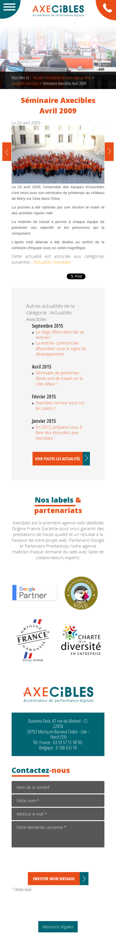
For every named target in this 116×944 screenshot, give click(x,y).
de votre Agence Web (69, 77)
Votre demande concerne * (58, 834)
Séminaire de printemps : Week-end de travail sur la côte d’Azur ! (59, 378)
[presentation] (56, 860)
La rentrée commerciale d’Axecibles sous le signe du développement (61, 348)
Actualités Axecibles (25, 83)
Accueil (39, 77)
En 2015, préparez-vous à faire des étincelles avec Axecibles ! (59, 432)
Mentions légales (58, 926)
